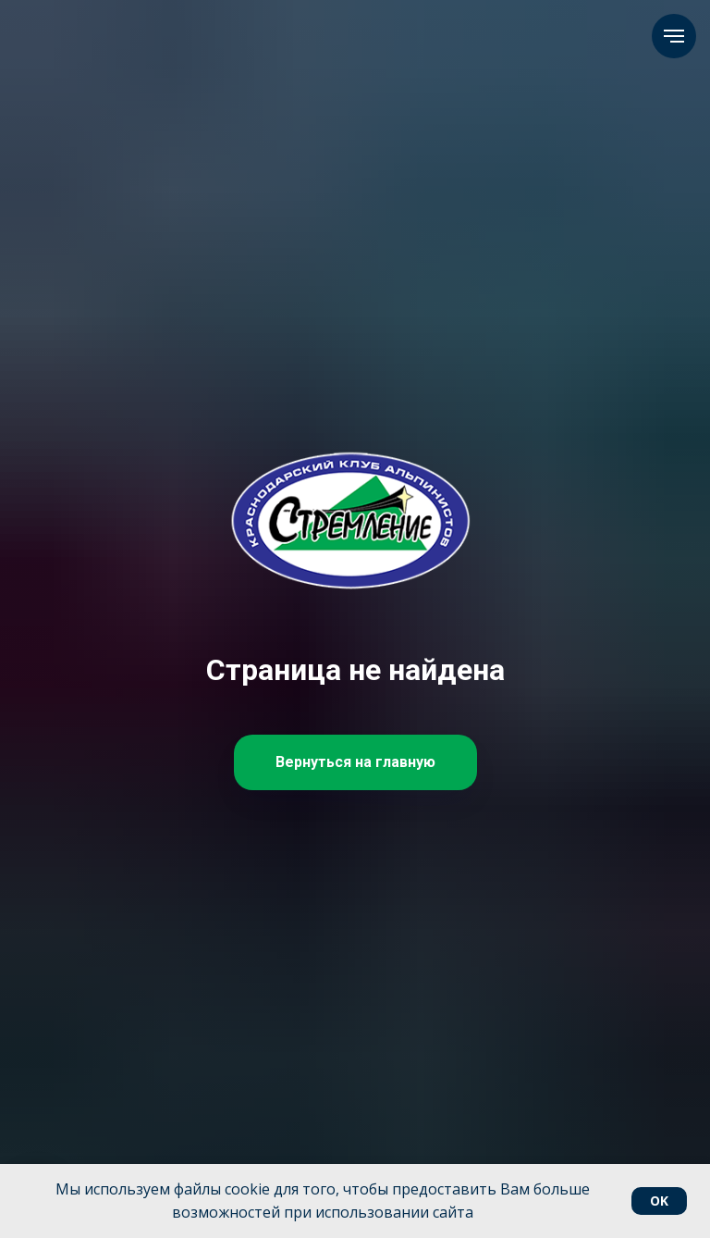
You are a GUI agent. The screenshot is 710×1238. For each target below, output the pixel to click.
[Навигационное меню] (674, 36)
